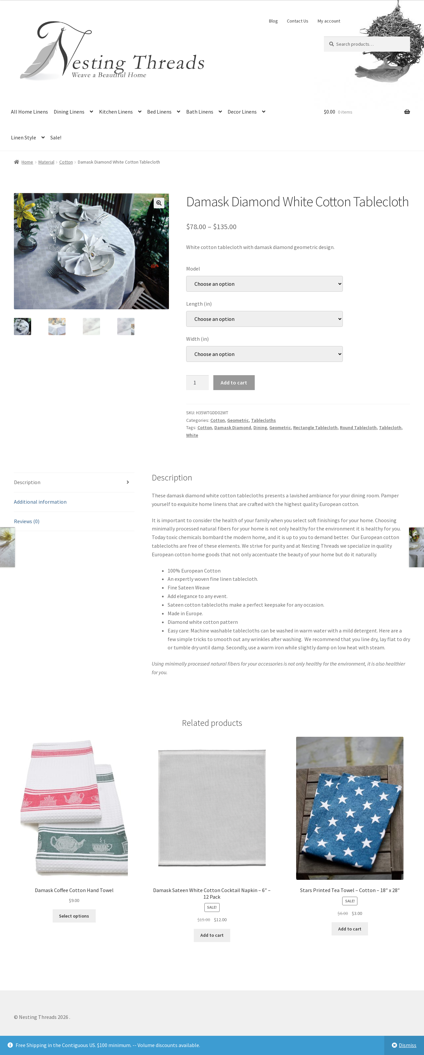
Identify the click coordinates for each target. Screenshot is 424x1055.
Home (27, 162)
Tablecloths (263, 420)
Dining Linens (69, 111)
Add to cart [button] (212, 935)
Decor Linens (242, 111)
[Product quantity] (197, 382)
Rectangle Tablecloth (315, 427)
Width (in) (197, 338)
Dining (260, 427)
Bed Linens (159, 111)
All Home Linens (29, 111)
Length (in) (199, 303)
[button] (159, 203)
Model (193, 268)
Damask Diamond (232, 427)
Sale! (55, 137)
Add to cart (234, 382)
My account (329, 21)
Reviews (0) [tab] (26, 521)
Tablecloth (390, 427)
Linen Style (23, 137)
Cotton (66, 162)
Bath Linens (199, 111)
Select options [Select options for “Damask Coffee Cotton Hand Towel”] (74, 916)
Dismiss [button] (407, 1045)
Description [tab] (27, 482)
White (192, 435)
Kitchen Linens (116, 111)
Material (46, 162)
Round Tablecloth (358, 427)
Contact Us (297, 21)
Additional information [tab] (40, 501)
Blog (273, 21)
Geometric (238, 420)
